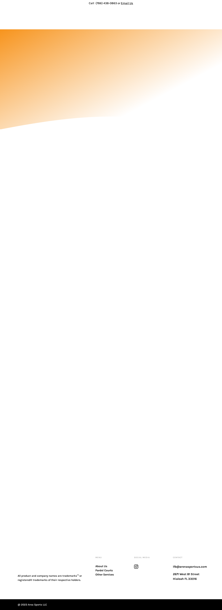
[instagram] (136, 567)
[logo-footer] (35, 556)
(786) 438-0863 (106, 3)
